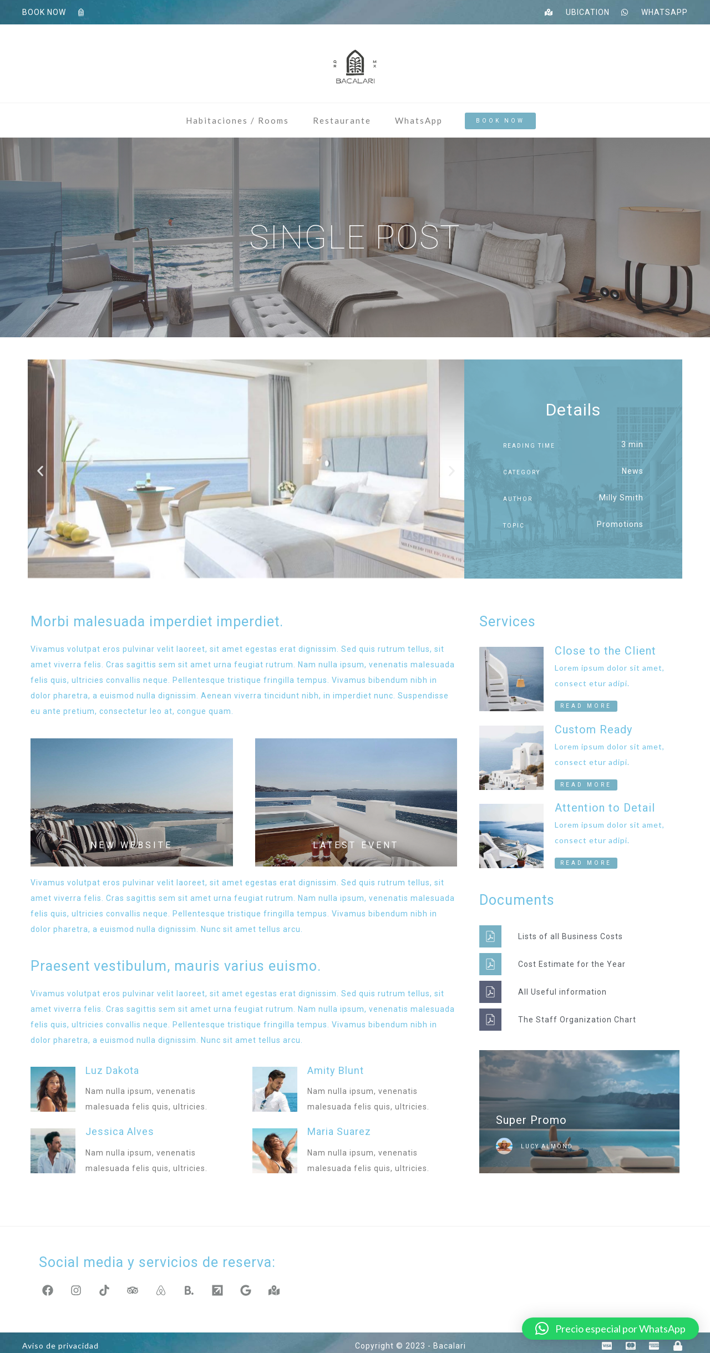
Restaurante (342, 120)
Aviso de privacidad (60, 1339)
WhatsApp (419, 120)
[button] (40, 471)
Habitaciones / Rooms (237, 120)
